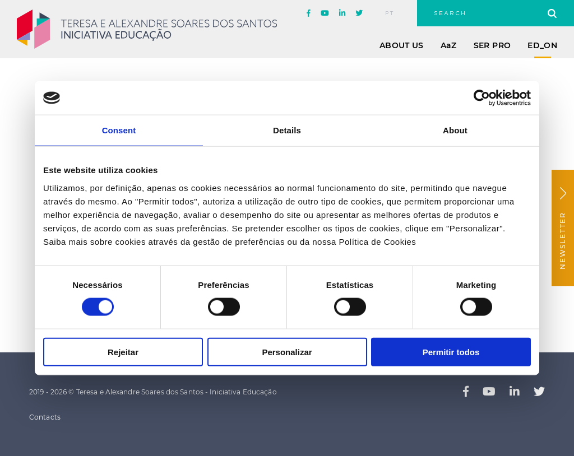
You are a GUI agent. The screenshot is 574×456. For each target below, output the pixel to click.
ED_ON (542, 45)
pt (390, 13)
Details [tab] (287, 130)
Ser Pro (492, 45)
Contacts (45, 417)
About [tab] (455, 130)
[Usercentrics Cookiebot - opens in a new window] (482, 98)
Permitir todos (451, 351)
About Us (401, 45)
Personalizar (287, 351)
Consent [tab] (119, 130)
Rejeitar (123, 351)
